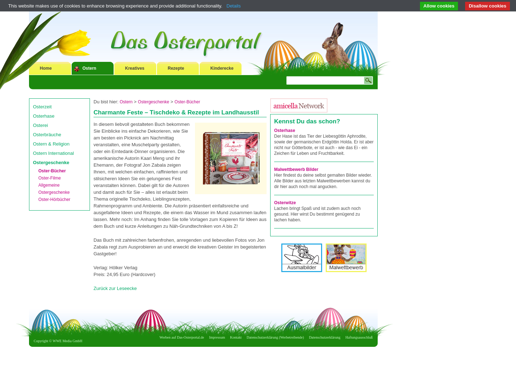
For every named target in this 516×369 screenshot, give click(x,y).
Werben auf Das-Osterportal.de (181, 337)
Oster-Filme (49, 178)
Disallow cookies (487, 6)
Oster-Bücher (52, 170)
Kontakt (236, 337)
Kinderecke (222, 68)
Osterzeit (42, 106)
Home (46, 68)
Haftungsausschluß (359, 337)
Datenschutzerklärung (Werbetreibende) (275, 337)
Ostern (89, 68)
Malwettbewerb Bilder (296, 169)
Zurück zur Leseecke (115, 288)
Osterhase (43, 116)
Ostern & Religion (51, 144)
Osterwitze (285, 202)
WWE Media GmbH (67, 341)
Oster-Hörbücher (54, 199)
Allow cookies (439, 6)
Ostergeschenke (51, 162)
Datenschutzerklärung (324, 337)
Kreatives (134, 68)
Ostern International (53, 153)
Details (233, 6)
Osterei (40, 125)
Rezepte (176, 68)
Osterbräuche (47, 134)
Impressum (217, 337)
